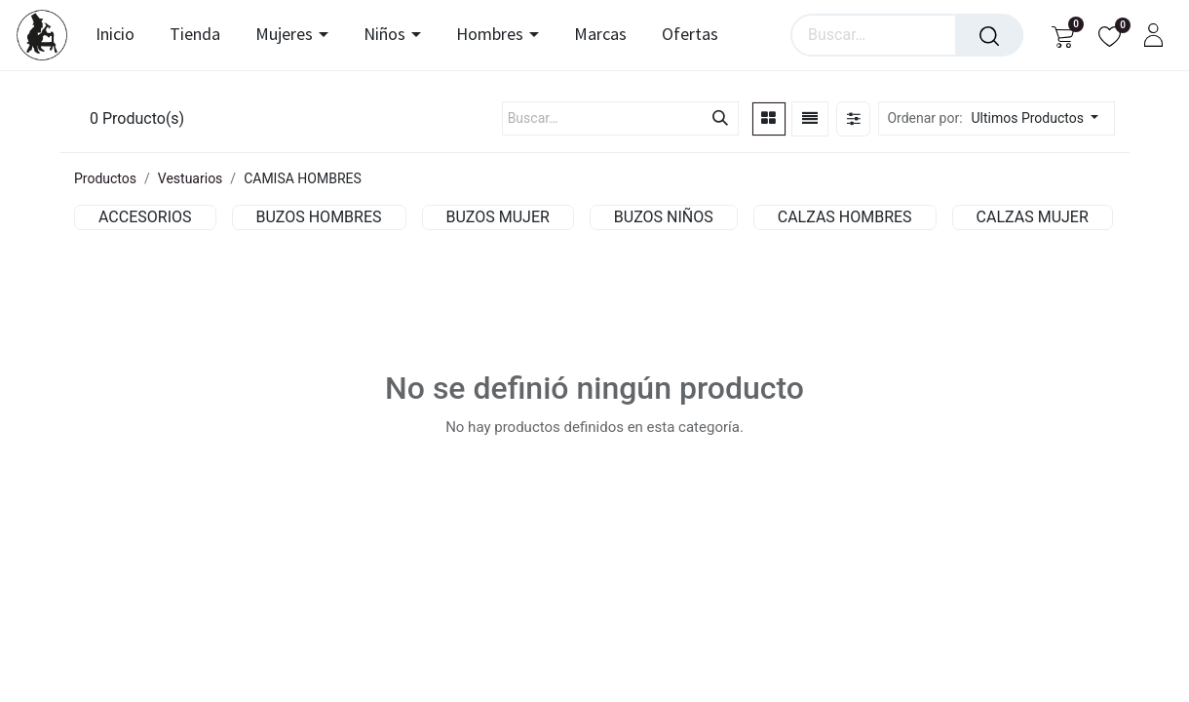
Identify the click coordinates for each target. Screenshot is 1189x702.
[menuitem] (120, 35)
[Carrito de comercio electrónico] (1063, 35)
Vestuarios (190, 178)
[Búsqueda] (989, 35)
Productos (105, 178)
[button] (1041, 118)
